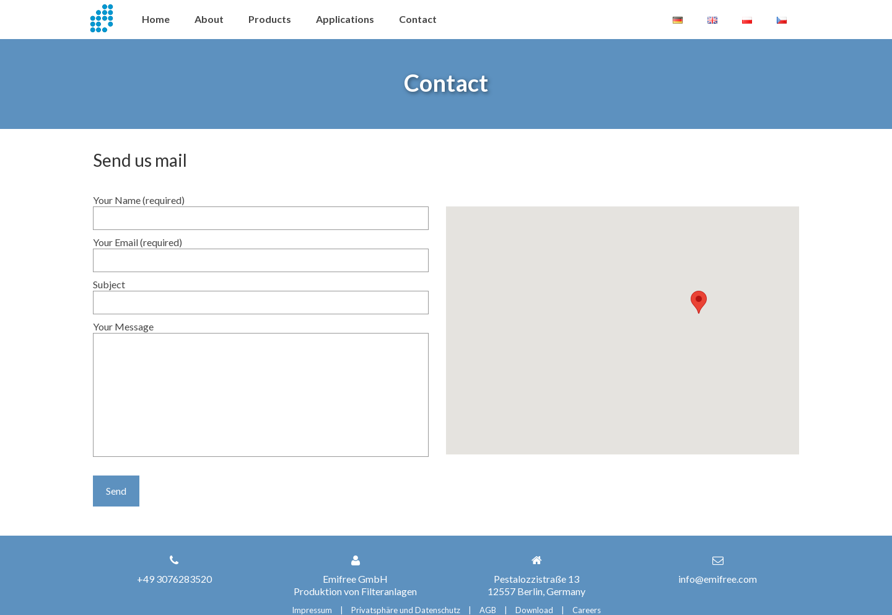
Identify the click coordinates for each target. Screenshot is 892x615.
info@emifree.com (717, 579)
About (209, 19)
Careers (586, 610)
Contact (418, 19)
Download (534, 610)
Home (156, 19)
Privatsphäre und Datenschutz (405, 610)
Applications (345, 19)
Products (269, 19)
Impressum (312, 610)
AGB (487, 610)
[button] (699, 302)
